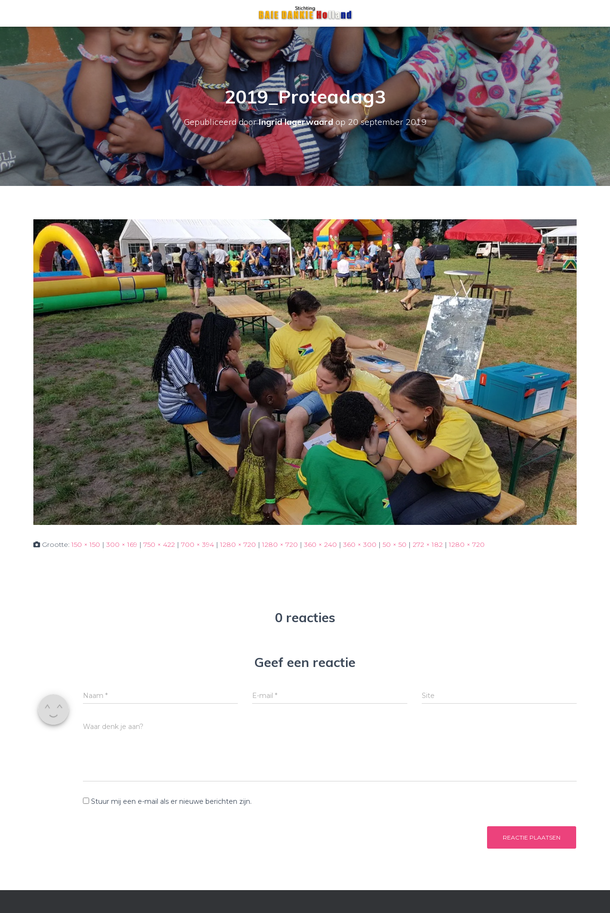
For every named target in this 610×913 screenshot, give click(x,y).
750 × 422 (159, 544)
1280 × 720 (238, 544)
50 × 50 (395, 544)
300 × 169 (121, 544)
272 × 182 (428, 544)
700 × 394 (197, 544)
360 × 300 (359, 544)
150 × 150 (85, 544)
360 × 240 (320, 544)
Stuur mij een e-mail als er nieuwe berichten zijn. (171, 801)
